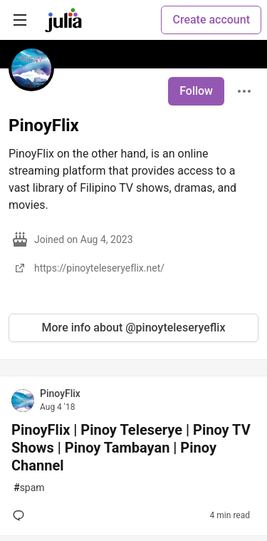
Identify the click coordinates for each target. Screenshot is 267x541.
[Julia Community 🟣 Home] (63, 20)
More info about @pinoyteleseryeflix (134, 327)
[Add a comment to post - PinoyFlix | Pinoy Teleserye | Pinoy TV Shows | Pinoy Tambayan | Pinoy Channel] (21, 515)
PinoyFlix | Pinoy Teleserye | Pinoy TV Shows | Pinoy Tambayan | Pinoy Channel (131, 447)
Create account (211, 19)
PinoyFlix (60, 393)
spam (29, 487)
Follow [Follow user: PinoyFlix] (196, 91)
